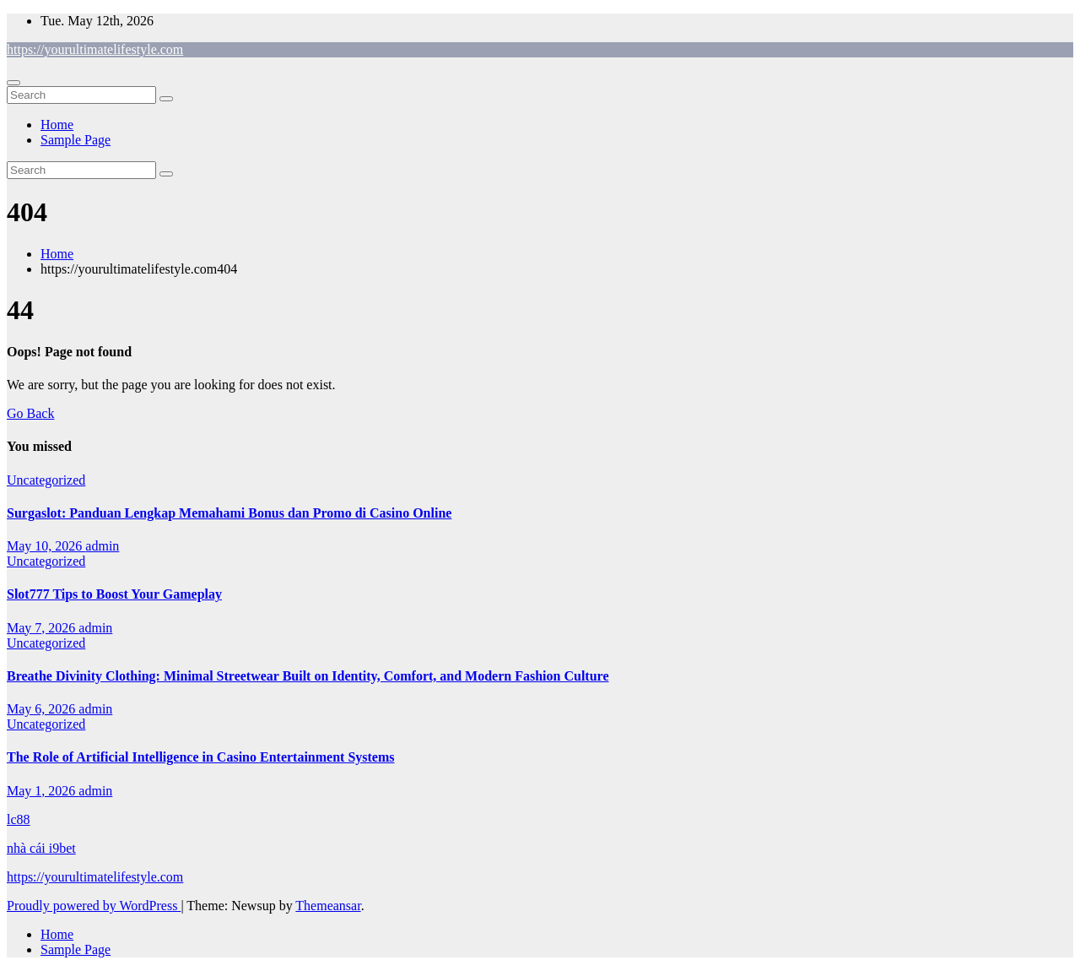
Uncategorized (46, 480)
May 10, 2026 (46, 546)
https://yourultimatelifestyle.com (95, 49)
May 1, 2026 (42, 791)
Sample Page (75, 140)
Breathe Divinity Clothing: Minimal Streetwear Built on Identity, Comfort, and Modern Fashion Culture (307, 676)
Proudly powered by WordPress (94, 905)
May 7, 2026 (42, 628)
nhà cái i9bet (41, 848)
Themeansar (327, 905)
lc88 (18, 819)
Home (56, 124)
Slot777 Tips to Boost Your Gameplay (114, 594)
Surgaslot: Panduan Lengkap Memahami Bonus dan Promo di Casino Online (229, 513)
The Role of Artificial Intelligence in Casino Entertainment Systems (201, 757)
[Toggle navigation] (13, 82)
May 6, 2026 (42, 709)
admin (102, 546)
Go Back (30, 413)
